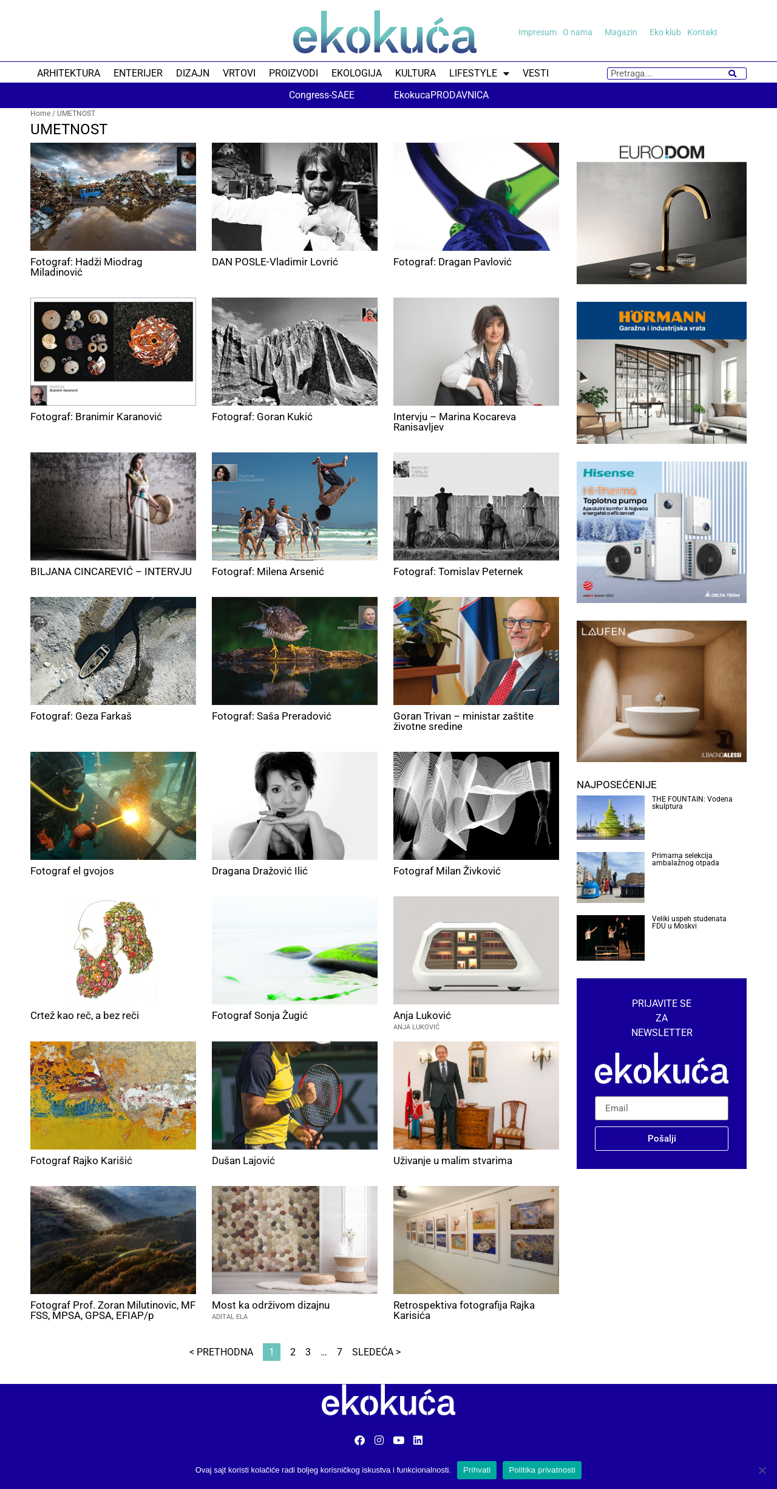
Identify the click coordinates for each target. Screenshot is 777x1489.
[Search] (732, 73)
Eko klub (665, 32)
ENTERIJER (138, 73)
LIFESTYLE (479, 73)
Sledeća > (376, 1352)
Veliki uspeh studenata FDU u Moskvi (689, 922)
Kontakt (702, 32)
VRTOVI (239, 73)
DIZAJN (192, 73)
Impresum (537, 32)
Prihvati (476, 1469)
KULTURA (415, 73)
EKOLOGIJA (356, 73)
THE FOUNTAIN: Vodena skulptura (692, 803)
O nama (581, 32)
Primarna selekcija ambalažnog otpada (685, 859)
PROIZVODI (293, 73)
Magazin (624, 32)
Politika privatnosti (542, 1469)
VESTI (536, 73)
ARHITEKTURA (68, 73)
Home (40, 113)
